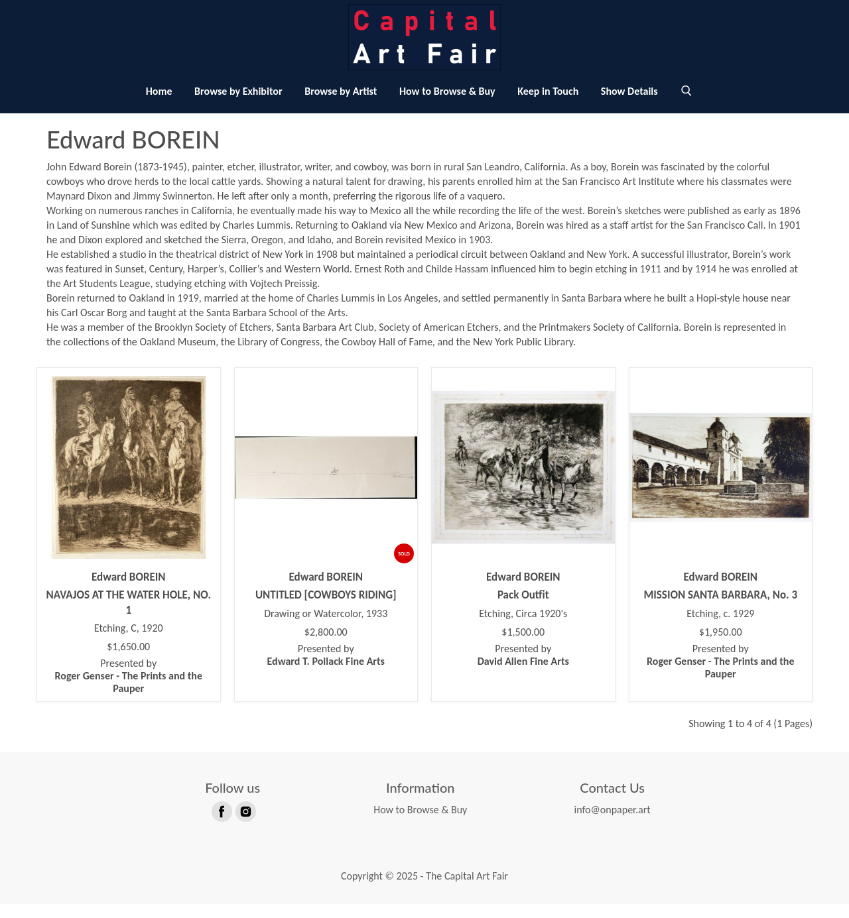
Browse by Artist (340, 105)
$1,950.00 (720, 646)
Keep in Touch (547, 105)
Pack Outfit (523, 609)
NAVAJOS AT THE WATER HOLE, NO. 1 (128, 616)
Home (159, 105)
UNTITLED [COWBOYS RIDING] (326, 609)
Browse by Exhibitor (238, 105)
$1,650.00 (128, 660)
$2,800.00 (326, 646)
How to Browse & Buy (447, 105)
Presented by (128, 690)
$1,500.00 (523, 646)
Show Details (629, 105)
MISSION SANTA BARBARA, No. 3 (720, 609)
